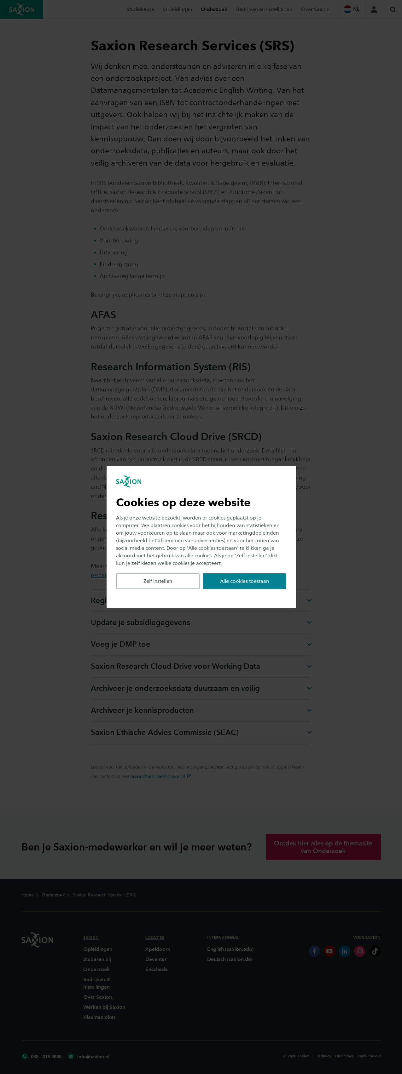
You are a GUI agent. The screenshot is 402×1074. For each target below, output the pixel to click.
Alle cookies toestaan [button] (244, 581)
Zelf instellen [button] (157, 581)
